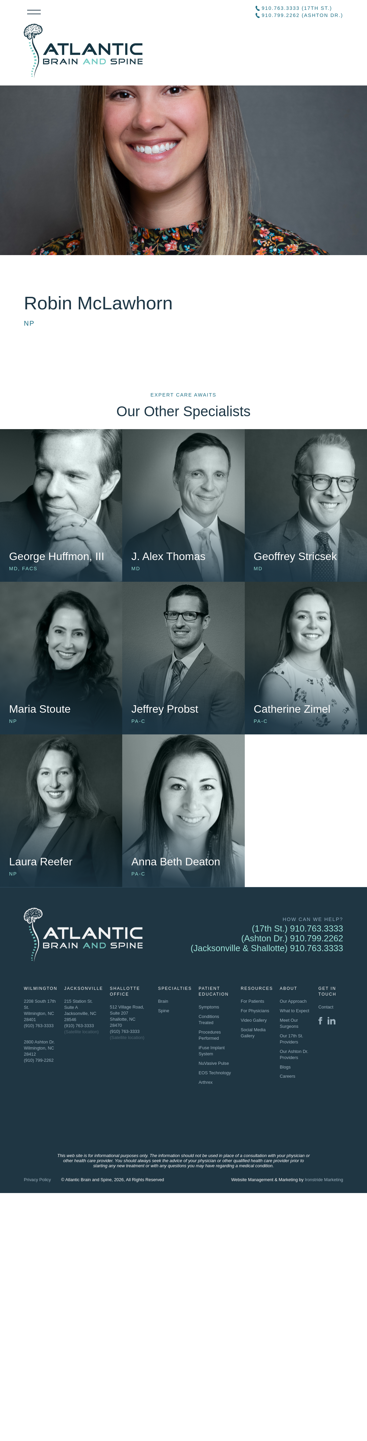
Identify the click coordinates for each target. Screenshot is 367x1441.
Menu (34, 12)
